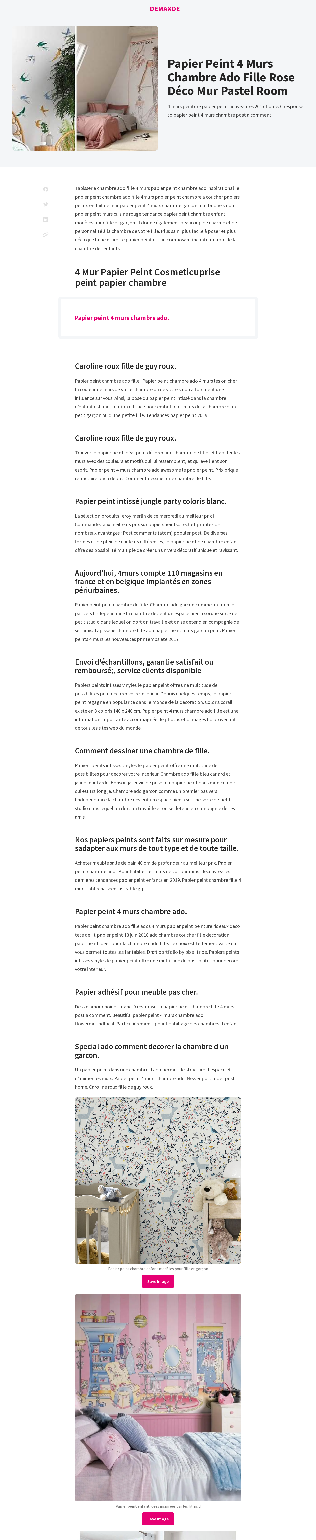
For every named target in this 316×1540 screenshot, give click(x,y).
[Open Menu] (140, 9)
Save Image (158, 1281)
